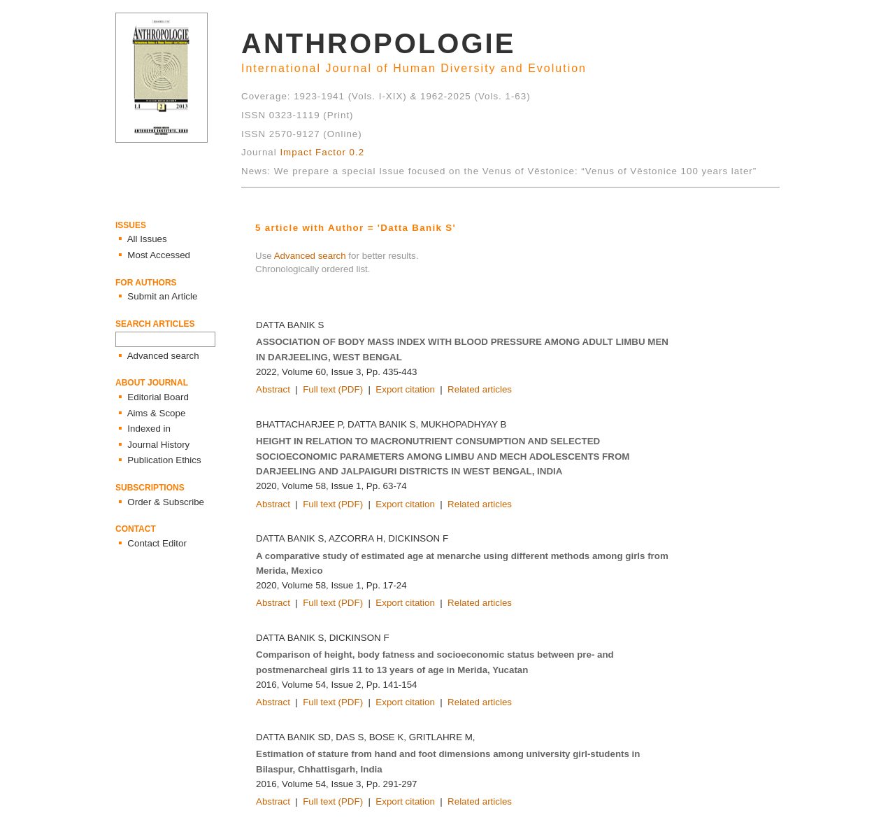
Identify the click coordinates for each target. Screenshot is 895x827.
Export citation (404, 389)
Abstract (273, 389)
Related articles (480, 389)
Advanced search (310, 255)
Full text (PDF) (333, 389)
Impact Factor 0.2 (322, 152)
